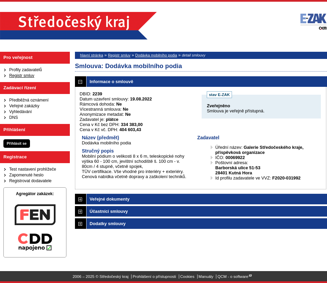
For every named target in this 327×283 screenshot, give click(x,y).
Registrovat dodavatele (30, 180)
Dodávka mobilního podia (156, 55)
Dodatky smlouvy (108, 223)
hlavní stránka (91, 55)
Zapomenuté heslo (26, 175)
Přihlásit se (17, 143)
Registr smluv (21, 75)
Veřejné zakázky (24, 106)
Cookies (187, 276)
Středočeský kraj (78, 26)
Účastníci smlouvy (109, 211)
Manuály (206, 276)
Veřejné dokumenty (109, 199)
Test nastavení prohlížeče (32, 169)
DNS (13, 117)
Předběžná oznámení (29, 100)
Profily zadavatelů (25, 69)
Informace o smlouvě (111, 81)
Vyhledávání (20, 111)
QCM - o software (233, 276)
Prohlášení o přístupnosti (154, 276)
